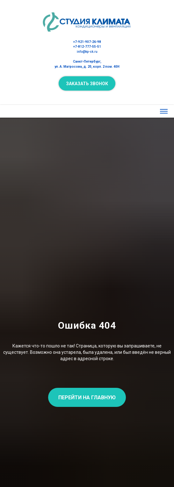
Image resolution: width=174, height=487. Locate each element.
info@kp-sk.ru (87, 51)
